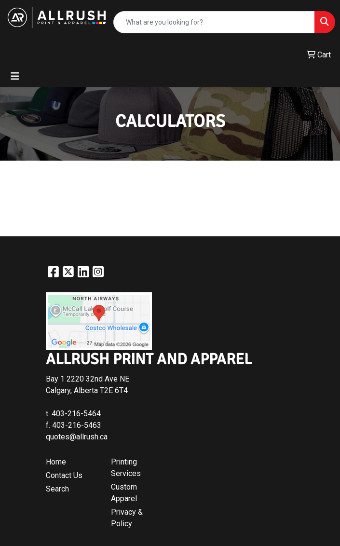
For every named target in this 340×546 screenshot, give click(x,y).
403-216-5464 (76, 413)
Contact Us (64, 475)
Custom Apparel (124, 492)
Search (57, 488)
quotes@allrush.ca (77, 436)
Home (56, 461)
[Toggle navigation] (15, 76)
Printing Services (126, 467)
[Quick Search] (214, 22)
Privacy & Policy (127, 517)
